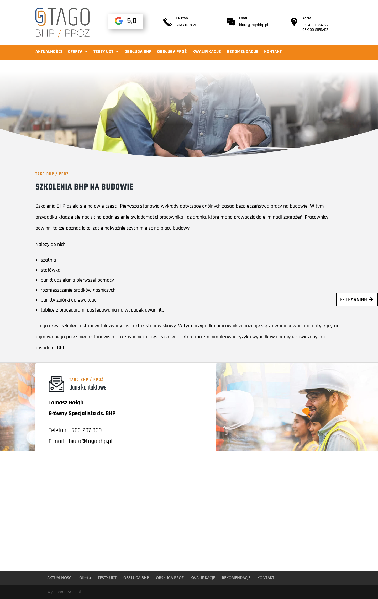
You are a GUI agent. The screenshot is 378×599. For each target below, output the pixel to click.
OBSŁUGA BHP (137, 52)
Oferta (75, 52)
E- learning (353, 299)
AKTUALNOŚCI (48, 52)
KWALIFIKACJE (206, 52)
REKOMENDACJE (242, 52)
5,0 (132, 21)
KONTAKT (273, 52)
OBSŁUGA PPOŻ (172, 52)
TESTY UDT (103, 52)
